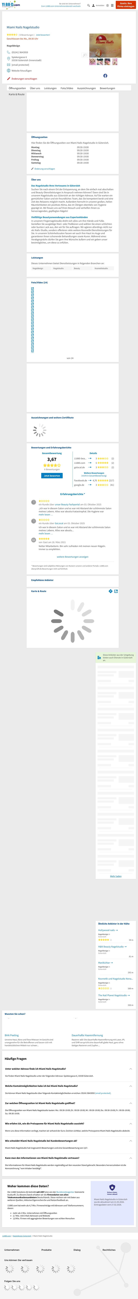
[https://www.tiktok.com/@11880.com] (22, 1287)
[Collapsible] (131, 1069)
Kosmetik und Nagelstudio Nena (114, 978)
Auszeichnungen (86, 88)
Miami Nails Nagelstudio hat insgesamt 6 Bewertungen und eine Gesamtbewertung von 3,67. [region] (46, 1147)
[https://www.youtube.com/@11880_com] (36, 1287)
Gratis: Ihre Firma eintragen (125, 5)
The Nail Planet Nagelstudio (112, 995)
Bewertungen (107, 88)
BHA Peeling (12, 1035)
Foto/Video (67, 88)
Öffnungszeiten (17, 88)
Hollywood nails (106, 930)
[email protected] (103, 1093)
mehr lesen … (46, 514)
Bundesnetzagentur (65, 1192)
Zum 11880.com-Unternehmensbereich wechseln (61, 6)
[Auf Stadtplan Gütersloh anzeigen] (116, 591)
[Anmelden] (99, 5)
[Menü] (113, 5)
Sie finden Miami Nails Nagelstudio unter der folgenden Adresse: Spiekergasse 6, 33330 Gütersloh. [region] (49, 1075)
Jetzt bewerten (52, 475)
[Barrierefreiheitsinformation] (108, 5)
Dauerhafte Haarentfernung (87, 1035)
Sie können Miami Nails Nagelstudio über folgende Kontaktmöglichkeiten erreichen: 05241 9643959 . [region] (58, 1093)
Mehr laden (116, 876)
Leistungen (50, 88)
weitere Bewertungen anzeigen (72, 556)
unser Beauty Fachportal (67, 504)
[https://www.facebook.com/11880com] (7, 1287)
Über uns (35, 88)
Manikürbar (104, 962)
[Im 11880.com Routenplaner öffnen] (111, 590)
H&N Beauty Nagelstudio (111, 946)
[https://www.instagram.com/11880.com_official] (15, 1287)
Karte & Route (17, 94)
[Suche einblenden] (89, 5)
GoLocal (59, 523)
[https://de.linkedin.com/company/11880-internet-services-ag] (29, 1287)
